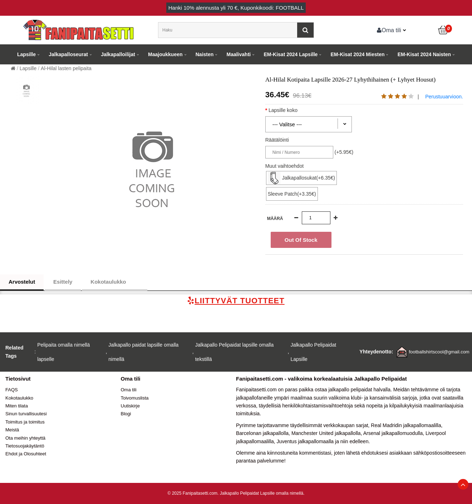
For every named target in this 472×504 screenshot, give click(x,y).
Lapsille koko (289, 110)
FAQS (11, 389)
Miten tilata (16, 405)
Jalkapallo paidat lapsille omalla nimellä (143, 352)
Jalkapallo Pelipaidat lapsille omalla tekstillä (234, 352)
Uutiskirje (130, 405)
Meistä (12, 429)
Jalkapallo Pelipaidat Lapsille (313, 352)
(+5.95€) (344, 152)
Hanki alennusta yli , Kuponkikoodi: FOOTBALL (236, 8)
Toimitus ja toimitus (25, 422)
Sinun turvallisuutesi (26, 413)
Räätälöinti (277, 140)
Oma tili (389, 30)
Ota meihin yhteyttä (25, 438)
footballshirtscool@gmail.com (439, 351)
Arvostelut (22, 282)
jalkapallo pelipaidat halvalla (359, 389)
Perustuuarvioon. (444, 96)
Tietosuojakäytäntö (24, 446)
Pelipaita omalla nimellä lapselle (63, 352)
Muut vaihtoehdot (284, 166)
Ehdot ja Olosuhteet (25, 453)
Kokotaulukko (114, 282)
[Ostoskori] (443, 30)
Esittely (62, 282)
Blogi (126, 413)
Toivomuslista (135, 398)
